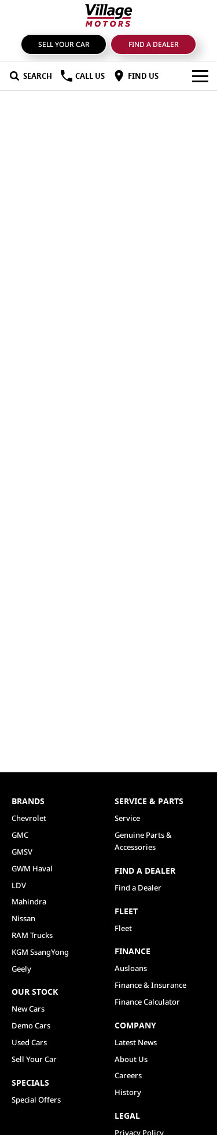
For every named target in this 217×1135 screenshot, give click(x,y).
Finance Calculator (147, 1002)
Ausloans (131, 968)
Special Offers (36, 1099)
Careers (128, 1075)
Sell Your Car (64, 44)
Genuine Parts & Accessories (143, 841)
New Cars (28, 1008)
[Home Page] (108, 15)
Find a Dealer (153, 44)
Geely (21, 969)
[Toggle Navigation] (200, 75)
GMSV (22, 851)
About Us (131, 1059)
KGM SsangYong (40, 952)
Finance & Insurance (150, 985)
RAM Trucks (32, 935)
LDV (19, 885)
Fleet (123, 928)
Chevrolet (29, 818)
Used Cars (29, 1042)
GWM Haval (32, 868)
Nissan (23, 918)
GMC (20, 835)
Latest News (136, 1042)
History (128, 1092)
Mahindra (29, 901)
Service (127, 818)
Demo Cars (31, 1025)
